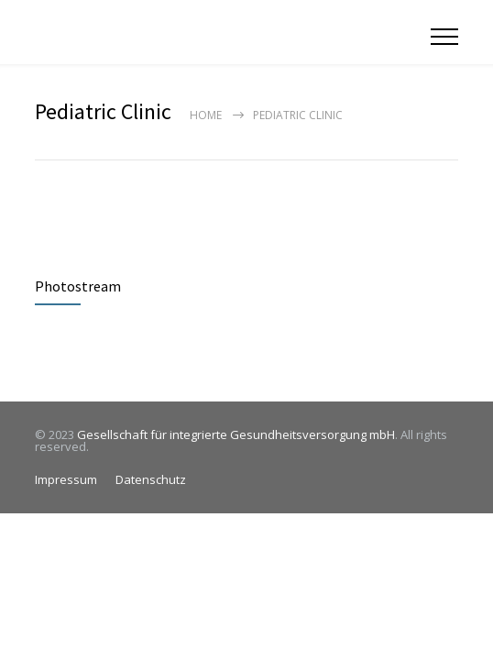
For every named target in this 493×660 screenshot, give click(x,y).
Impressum (66, 479)
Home (206, 115)
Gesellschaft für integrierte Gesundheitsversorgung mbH (236, 434)
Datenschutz (150, 479)
